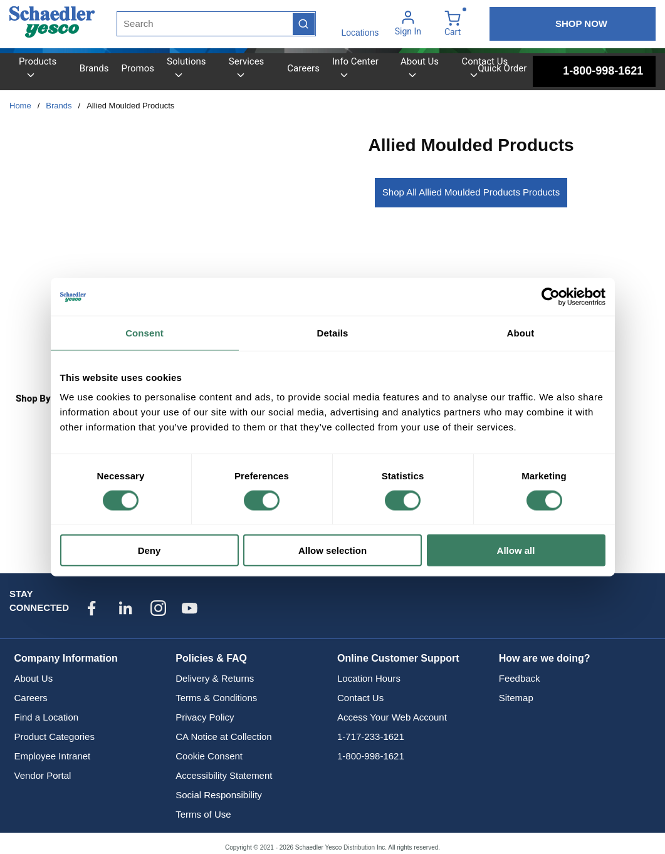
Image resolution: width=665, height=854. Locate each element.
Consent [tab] (144, 332)
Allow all (516, 550)
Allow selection (332, 550)
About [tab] (521, 332)
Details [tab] (332, 332)
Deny (149, 550)
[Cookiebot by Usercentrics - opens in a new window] (550, 296)
